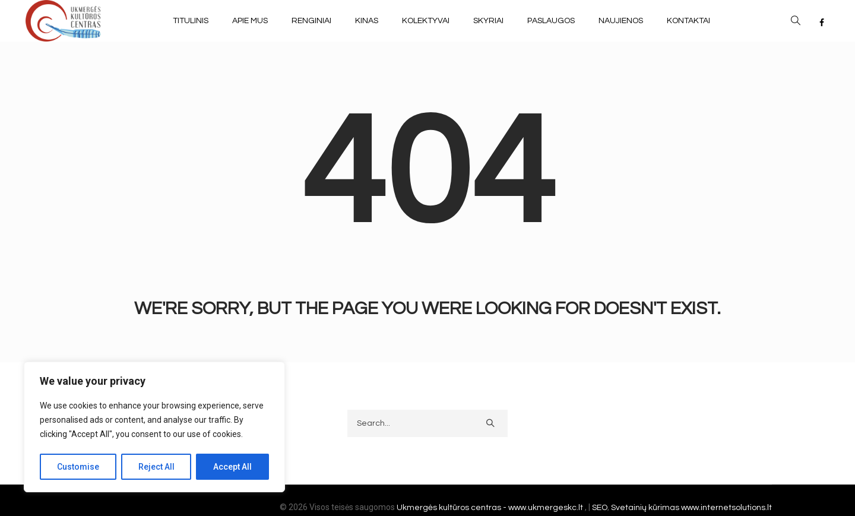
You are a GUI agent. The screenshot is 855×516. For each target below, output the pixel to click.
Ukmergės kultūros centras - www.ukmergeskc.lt (491, 508)
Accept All (232, 466)
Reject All (156, 466)
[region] (154, 427)
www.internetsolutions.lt (726, 508)
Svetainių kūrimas (645, 508)
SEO (599, 508)
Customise (78, 466)
